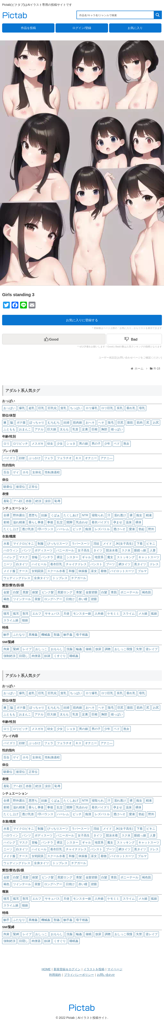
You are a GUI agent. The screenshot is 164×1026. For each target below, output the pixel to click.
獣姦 (57, 634)
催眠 (89, 649)
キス (78, 458)
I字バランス (45, 529)
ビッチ (77, 529)
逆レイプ (152, 649)
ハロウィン (10, 550)
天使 (66, 613)
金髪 (6, 592)
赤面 (29, 501)
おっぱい (9, 408)
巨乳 (41, 408)
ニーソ (7, 564)
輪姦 (79, 649)
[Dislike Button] (134, 339)
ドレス (154, 564)
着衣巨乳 (56, 564)
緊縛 (16, 649)
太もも (64, 429)
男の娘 (83, 443)
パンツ (26, 550)
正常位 (33, 486)
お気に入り (135, 28)
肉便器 (36, 656)
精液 (149, 515)
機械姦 (45, 634)
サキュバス (52, 613)
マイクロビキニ (23, 543)
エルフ (36, 613)
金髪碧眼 (92, 592)
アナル (39, 429)
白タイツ (22, 564)
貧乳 (63, 408)
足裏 (85, 429)
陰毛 (111, 422)
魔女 (110, 557)
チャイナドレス (76, 564)
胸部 (104, 429)
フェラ (48, 458)
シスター (72, 557)
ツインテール (22, 599)
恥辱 (57, 501)
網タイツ (124, 564)
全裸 (6, 515)
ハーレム (63, 529)
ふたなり (19, 634)
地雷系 (99, 557)
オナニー (91, 458)
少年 (107, 443)
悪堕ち (33, 515)
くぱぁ (55, 515)
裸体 (138, 522)
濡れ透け (120, 515)
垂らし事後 (36, 522)
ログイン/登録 (81, 28)
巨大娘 (51, 429)
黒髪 (26, 592)
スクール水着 (56, 571)
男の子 (96, 443)
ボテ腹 (21, 422)
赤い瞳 (82, 599)
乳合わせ (82, 522)
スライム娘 (10, 620)
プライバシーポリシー (79, 974)
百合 (6, 472)
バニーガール (65, 550)
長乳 (120, 408)
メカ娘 (142, 613)
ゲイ (16, 472)
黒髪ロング (64, 592)
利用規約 (55, 974)
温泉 (129, 522)
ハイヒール (39, 564)
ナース (23, 571)
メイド (107, 543)
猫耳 (6, 613)
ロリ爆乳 (92, 408)
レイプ (27, 649)
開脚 (69, 522)
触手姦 (67, 634)
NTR (85, 515)
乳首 (75, 429)
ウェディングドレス (16, 578)
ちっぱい (76, 408)
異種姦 (33, 634)
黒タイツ (140, 564)
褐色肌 (146, 592)
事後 (50, 522)
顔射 (22, 458)
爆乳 (22, 408)
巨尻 (120, 422)
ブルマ (142, 571)
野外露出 (19, 515)
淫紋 (96, 543)
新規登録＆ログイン (67, 969)
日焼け (70, 599)
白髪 (16, 592)
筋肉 (140, 422)
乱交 (60, 522)
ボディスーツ (44, 550)
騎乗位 (7, 486)
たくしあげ (70, 515)
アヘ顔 (17, 501)
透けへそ (119, 529)
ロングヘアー (53, 599)
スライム (129, 613)
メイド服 (9, 571)
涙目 (48, 501)
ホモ (26, 472)
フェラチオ (64, 458)
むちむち (54, 422)
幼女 (50, 443)
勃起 (142, 529)
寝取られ (98, 515)
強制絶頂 (9, 656)
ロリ (6, 443)
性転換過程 (52, 472)
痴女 (139, 515)
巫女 (94, 571)
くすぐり (60, 656)
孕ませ (117, 522)
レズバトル (102, 529)
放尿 (98, 649)
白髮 (104, 592)
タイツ (97, 550)
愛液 (132, 529)
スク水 (126, 550)
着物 (104, 571)
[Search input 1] (115, 15)
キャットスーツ (148, 557)
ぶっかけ (35, 458)
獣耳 (26, 613)
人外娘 (99, 613)
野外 (151, 529)
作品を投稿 (28, 28)
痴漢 (88, 529)
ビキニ (150, 543)
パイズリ (9, 458)
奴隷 (47, 656)
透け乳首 (28, 529)
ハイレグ (9, 557)
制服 (41, 543)
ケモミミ (113, 613)
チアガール (78, 578)
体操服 (82, 571)
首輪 (35, 557)
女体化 (36, 472)
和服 (72, 571)
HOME (46, 969)
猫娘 (25, 620)
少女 (60, 443)
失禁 (139, 649)
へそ (101, 422)
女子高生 (84, 550)
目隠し (23, 656)
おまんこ (25, 429)
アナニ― (107, 458)
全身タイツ (41, 578)
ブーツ (110, 564)
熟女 (126, 443)
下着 (140, 543)
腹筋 (130, 422)
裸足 (60, 557)
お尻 (156, 422)
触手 (6, 634)
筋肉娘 (77, 422)
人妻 (153, 550)
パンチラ (47, 557)
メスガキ (38, 443)
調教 (108, 649)
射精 (6, 522)
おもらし (57, 649)
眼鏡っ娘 (140, 550)
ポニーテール (129, 592)
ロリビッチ (20, 443)
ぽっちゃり (36, 422)
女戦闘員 (38, 571)
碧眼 (94, 599)
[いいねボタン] (53, 339)
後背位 (20, 486)
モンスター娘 (82, 613)
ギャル (86, 557)
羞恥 (6, 501)
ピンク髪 (48, 592)
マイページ (114, 969)
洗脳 (69, 649)
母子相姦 (82, 634)
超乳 (32, 408)
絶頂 (38, 501)
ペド (117, 443)
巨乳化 (52, 408)
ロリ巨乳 (107, 408)
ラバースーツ (81, 543)
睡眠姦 (73, 656)
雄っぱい (117, 429)
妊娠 (44, 515)
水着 (6, 543)
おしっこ (41, 649)
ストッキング (126, 557)
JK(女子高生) (124, 543)
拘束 (6, 649)
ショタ (70, 443)
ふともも (9, 429)
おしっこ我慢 (123, 649)
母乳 (142, 408)
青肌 (114, 592)
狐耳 (16, 613)
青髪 (79, 592)
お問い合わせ (106, 974)
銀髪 (35, 592)
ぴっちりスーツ (57, 543)
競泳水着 (112, 550)
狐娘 (154, 613)
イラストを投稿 (93, 969)
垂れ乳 (130, 408)
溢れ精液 (19, 522)
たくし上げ (10, 529)
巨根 (95, 429)
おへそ (90, 422)
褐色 (6, 599)
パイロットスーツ (122, 571)
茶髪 (38, 599)
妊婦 (66, 422)
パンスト (96, 564)
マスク (23, 557)
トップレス (60, 578)
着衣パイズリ (101, 522)
